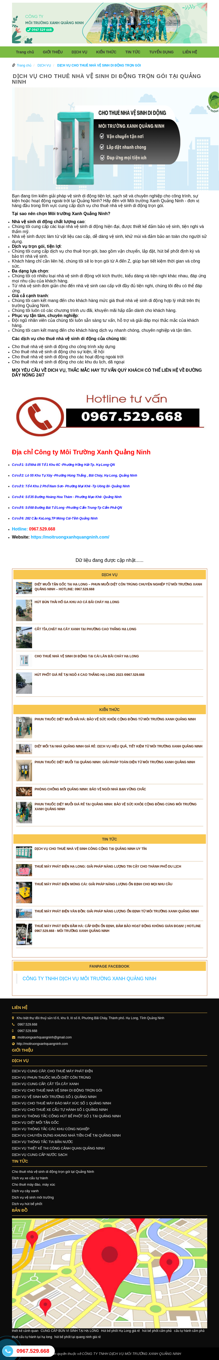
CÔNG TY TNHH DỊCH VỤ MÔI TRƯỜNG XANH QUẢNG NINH (89, 978)
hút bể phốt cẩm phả (157, 1331)
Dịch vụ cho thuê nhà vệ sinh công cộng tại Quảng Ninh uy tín (91, 849)
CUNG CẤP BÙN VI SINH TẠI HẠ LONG (70, 1331)
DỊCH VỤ (79, 52)
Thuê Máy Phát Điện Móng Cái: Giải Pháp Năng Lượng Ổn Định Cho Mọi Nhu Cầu (103, 884)
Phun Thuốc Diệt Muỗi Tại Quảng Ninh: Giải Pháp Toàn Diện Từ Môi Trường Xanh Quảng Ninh (115, 762)
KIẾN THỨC (106, 52)
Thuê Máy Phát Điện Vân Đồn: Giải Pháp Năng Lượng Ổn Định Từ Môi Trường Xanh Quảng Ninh (117, 911)
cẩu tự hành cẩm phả (189, 1331)
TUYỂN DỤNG (161, 52)
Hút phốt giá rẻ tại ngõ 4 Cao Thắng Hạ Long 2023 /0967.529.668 (90, 675)
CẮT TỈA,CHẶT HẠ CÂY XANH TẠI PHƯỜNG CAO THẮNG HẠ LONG (85, 629)
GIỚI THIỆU (53, 52)
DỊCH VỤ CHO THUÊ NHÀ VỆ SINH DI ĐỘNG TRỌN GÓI (99, 65)
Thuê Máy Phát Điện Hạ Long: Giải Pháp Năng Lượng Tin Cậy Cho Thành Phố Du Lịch (108, 866)
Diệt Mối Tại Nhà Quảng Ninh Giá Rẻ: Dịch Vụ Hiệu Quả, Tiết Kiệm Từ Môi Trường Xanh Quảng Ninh (118, 746)
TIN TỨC (132, 52)
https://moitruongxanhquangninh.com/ (70, 537)
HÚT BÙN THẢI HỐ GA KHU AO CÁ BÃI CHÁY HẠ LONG (77, 602)
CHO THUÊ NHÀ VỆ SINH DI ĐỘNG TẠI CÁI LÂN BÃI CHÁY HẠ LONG (87, 656)
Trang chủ (25, 52)
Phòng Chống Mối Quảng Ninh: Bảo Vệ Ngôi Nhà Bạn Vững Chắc (90, 789)
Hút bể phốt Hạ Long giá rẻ (120, 1331)
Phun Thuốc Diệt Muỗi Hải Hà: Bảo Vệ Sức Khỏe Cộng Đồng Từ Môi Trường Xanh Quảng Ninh (115, 719)
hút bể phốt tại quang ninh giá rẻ (77, 1337)
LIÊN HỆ (190, 52)
